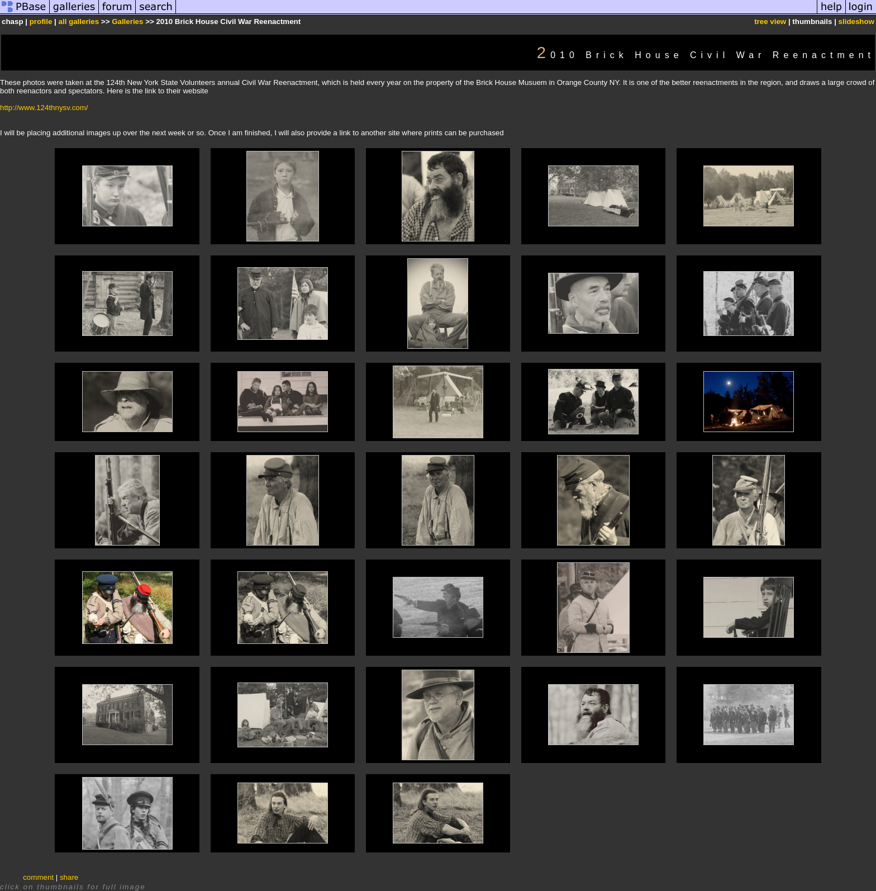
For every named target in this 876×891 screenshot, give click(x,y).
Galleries (127, 21)
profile (41, 21)
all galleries (79, 21)
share (69, 877)
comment (38, 877)
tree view (770, 21)
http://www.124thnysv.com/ (44, 107)
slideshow (856, 21)
